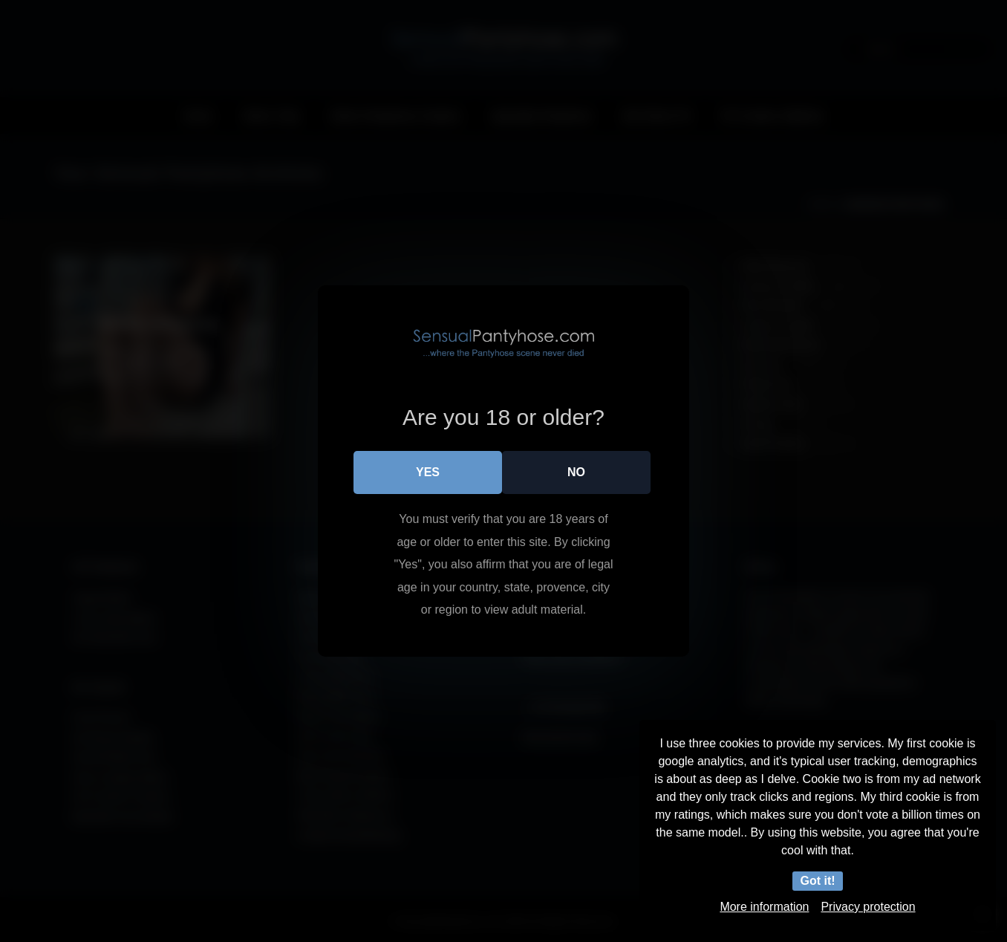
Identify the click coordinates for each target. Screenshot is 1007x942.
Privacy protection (868, 906)
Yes (428, 472)
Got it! (817, 880)
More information (764, 906)
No (576, 472)
